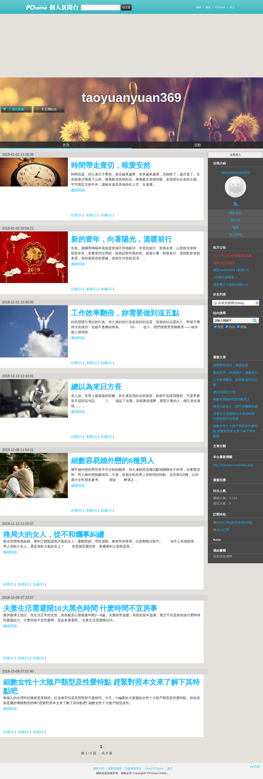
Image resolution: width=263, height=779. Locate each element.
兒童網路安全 (133, 768)
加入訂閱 (223, 529)
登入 (232, 7)
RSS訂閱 (223, 522)
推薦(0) (91, 289)
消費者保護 (114, 768)
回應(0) (76, 215)
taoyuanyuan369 (131, 97)
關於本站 (235, 213)
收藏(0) (106, 215)
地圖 (235, 227)
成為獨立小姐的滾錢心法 (230, 284)
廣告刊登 (98, 768)
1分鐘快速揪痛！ (225, 277)
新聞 (198, 7)
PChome (220, 7)
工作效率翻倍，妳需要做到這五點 (125, 313)
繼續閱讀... (79, 190)
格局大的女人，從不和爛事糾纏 (53, 534)
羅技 (208, 7)
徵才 (170, 768)
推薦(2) (91, 215)
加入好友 (235, 234)
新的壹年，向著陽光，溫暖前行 (121, 239)
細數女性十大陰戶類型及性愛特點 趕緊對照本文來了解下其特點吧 (235, 431)
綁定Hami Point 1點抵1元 (231, 270)
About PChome (154, 768)
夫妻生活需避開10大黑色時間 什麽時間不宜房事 (80, 608)
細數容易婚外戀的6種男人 (112, 461)
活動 (197, 145)
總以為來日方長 (96, 387)
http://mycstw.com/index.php (233, 465)
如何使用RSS (241, 522)
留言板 (235, 220)
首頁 (66, 145)
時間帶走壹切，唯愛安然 (110, 165)
